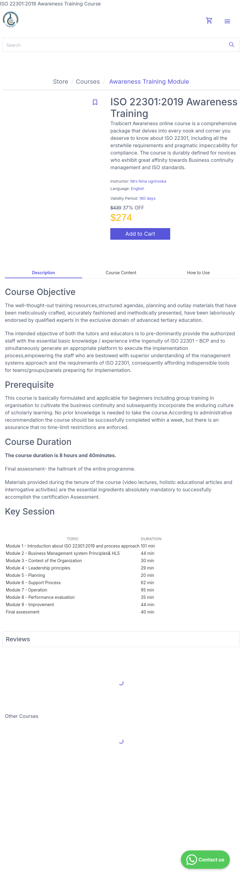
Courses (88, 81)
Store (60, 81)
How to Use (198, 272)
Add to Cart (140, 234)
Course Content (121, 272)
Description (43, 272)
